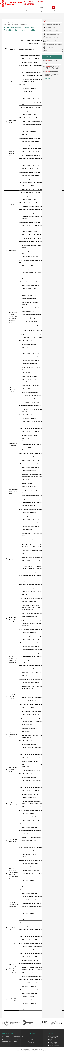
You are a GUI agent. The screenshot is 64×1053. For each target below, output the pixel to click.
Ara (53, 7)
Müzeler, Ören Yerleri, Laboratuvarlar (51, 41)
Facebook (31, 1037)
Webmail (3, 1039)
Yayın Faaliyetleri (48, 47)
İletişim (54, 11)
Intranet (15, 1038)
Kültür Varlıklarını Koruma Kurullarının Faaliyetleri (16, 24)
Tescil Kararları (47, 51)
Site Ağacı (15, 1041)
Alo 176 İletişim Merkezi (54, 1045)
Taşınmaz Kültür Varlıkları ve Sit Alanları (52, 24)
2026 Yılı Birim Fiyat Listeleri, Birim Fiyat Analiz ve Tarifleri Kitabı (52, 62)
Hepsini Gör (46, 78)
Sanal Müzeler (47, 21)
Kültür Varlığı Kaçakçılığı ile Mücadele (52, 31)
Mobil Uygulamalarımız (18, 1039)
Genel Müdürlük (28, 11)
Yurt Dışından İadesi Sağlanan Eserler (52, 34)
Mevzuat (35, 11)
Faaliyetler (41, 11)
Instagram (31, 1042)
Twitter (30, 1039)
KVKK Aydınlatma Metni (6, 1041)
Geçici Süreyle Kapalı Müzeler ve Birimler (52, 44)
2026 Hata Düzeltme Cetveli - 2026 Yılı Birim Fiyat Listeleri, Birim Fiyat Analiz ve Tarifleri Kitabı (52, 67)
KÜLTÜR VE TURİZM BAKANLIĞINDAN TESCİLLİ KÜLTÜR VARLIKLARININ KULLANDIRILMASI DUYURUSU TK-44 (52, 73)
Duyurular (48, 11)
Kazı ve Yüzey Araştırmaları (50, 27)
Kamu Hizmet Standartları (18, 1036)
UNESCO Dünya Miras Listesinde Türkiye (52, 37)
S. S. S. (58, 11)
